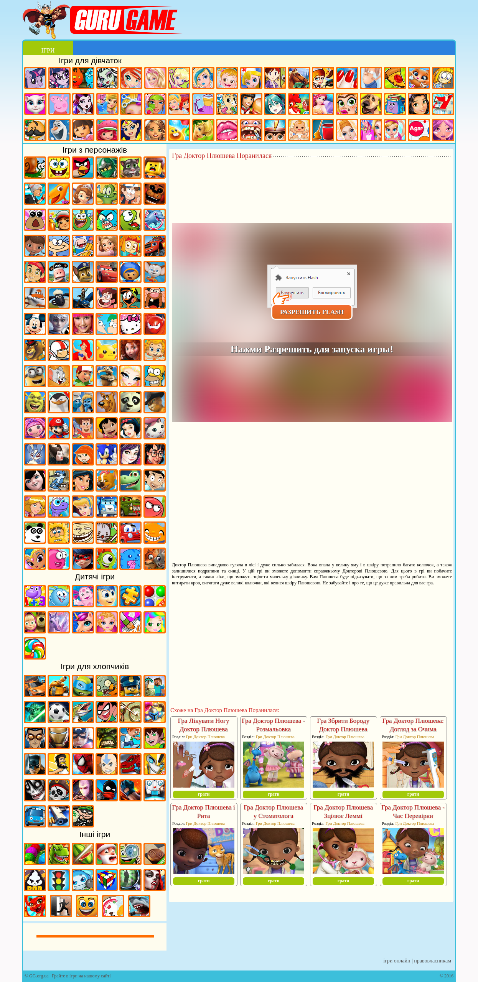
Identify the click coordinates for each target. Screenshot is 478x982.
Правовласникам (432, 961)
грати (204, 794)
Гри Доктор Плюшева (205, 736)
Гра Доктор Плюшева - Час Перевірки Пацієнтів (413, 816)
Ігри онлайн (396, 961)
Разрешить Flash (312, 312)
